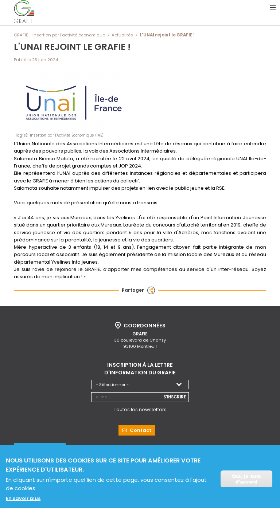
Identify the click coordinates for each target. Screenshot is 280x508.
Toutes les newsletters (140, 408)
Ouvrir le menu (272, 7)
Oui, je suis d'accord (246, 479)
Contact (140, 429)
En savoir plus (23, 499)
